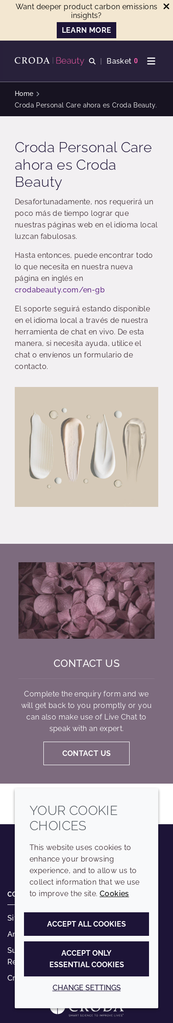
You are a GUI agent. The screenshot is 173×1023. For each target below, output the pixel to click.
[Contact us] (86, 600)
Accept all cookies (86, 924)
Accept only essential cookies (86, 959)
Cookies (114, 893)
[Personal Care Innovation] (51, 61)
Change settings (87, 987)
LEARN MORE (87, 30)
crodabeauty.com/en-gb (60, 289)
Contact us (86, 663)
